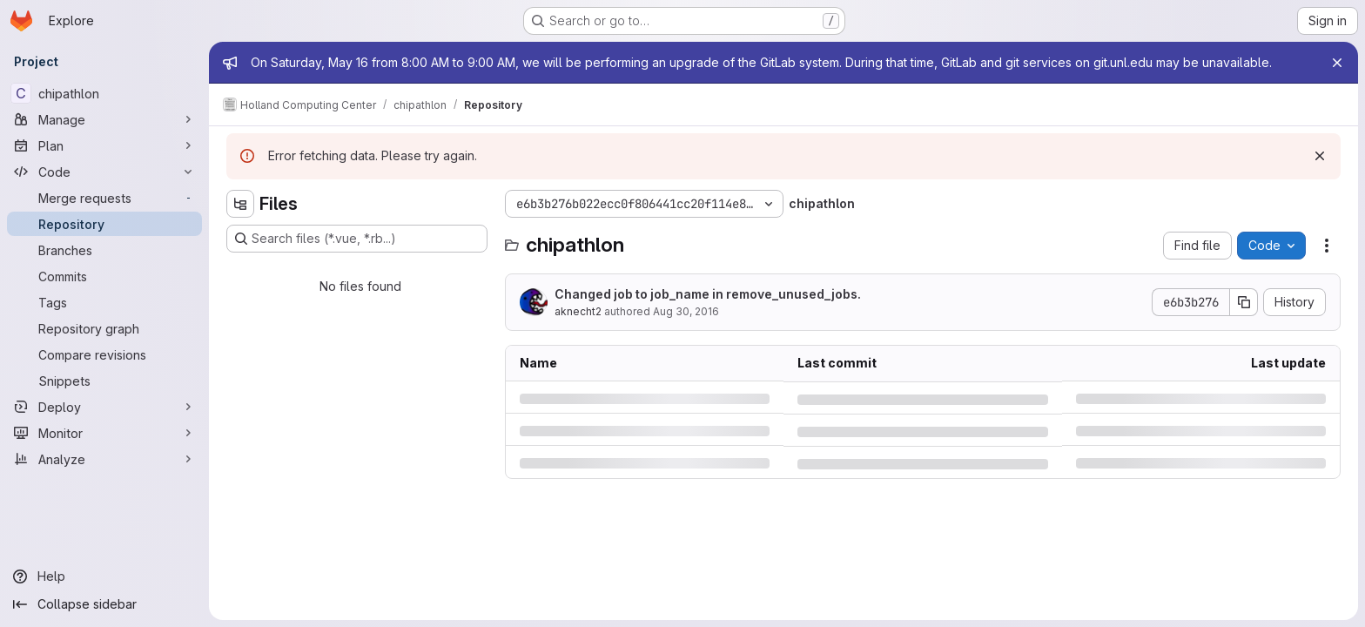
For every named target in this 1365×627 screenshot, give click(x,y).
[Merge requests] (104, 197)
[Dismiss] (1319, 155)
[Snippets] (104, 380)
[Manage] (104, 119)
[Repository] (104, 224)
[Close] (1337, 62)
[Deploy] (104, 406)
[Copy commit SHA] (1244, 302)
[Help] (104, 576)
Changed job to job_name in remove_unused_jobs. (708, 294)
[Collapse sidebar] (104, 604)
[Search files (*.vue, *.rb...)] (357, 239)
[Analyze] (104, 459)
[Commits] (104, 276)
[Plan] (104, 145)
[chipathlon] (104, 93)
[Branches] (104, 250)
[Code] (104, 171)
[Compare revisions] (104, 354)
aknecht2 (578, 311)
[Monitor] (104, 433)
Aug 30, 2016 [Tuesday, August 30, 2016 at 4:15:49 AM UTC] (686, 311)
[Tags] (104, 302)
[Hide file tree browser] (240, 204)
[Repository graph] (104, 328)
